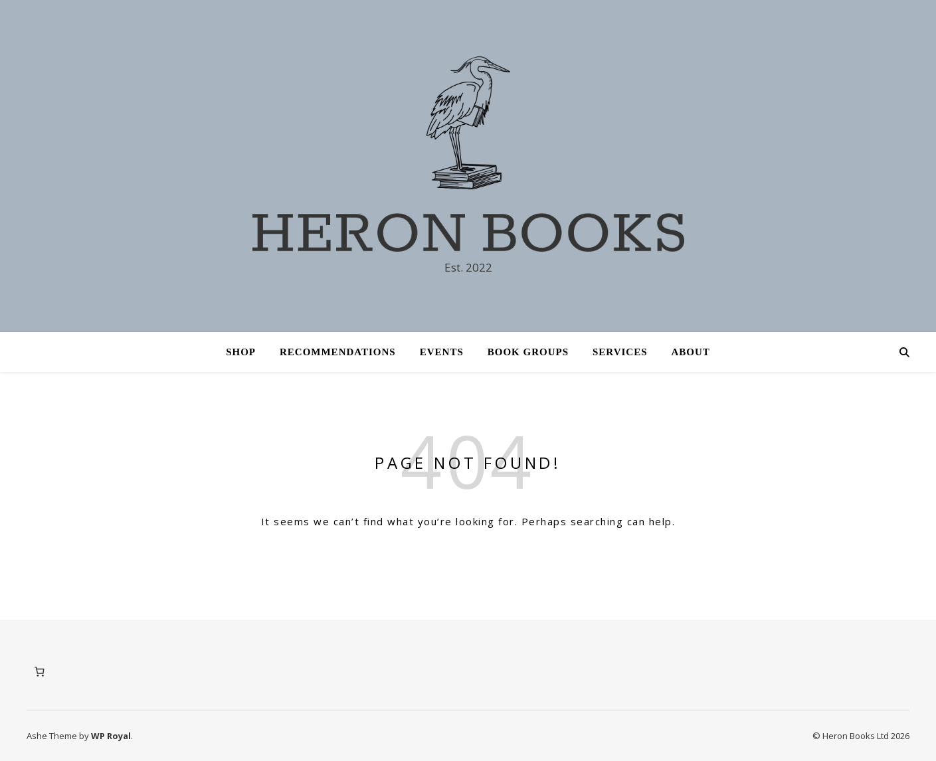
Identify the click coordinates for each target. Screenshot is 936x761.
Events (442, 352)
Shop (241, 352)
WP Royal (111, 736)
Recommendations (338, 352)
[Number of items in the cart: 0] (39, 672)
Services (620, 352)
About (691, 352)
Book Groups (528, 352)
